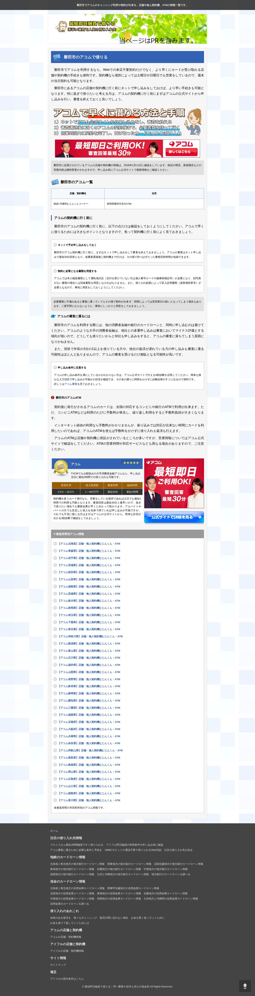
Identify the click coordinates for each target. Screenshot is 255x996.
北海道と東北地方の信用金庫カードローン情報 (77, 888)
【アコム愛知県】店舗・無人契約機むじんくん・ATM (89, 700)
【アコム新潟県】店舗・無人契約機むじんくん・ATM (89, 643)
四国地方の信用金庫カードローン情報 (119, 898)
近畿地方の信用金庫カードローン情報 (166, 893)
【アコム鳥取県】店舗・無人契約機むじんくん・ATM (89, 757)
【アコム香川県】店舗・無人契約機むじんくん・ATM (89, 800)
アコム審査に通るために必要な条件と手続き (76, 849)
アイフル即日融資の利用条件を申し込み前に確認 (134, 844)
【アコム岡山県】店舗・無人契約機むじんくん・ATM (89, 771)
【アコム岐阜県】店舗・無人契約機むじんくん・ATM (89, 686)
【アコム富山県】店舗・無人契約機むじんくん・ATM (89, 650)
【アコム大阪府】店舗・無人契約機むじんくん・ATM (89, 729)
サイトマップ (58, 964)
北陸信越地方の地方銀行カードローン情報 (178, 863)
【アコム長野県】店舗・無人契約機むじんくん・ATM (89, 679)
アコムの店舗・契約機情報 (65, 936)
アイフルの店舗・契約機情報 (67, 950)
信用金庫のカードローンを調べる (69, 903)
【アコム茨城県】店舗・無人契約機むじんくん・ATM (89, 593)
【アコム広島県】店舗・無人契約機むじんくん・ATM (89, 778)
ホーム (54, 830)
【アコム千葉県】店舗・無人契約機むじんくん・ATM (89, 622)
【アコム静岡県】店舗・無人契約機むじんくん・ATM (89, 693)
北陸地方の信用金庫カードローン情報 (72, 893)
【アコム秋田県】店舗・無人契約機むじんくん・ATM (89, 572)
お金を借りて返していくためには (69, 922)
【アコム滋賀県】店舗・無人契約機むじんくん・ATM (89, 714)
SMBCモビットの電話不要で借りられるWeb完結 (133, 849)
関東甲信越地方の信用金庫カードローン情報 (133, 888)
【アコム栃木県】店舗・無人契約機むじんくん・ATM (89, 600)
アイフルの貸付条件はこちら (67, 978)
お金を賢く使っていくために (148, 917)
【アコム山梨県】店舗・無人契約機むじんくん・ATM (89, 672)
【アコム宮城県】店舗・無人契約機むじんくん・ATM (89, 565)
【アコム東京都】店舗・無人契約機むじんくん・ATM (89, 629)
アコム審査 (70, 383)
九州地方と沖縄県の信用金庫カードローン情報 (171, 898)
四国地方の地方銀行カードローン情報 (72, 874)
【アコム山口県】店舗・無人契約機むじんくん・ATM (89, 786)
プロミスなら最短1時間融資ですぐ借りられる (76, 844)
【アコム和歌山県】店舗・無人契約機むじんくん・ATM (90, 750)
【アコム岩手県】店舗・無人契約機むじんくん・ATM (89, 558)
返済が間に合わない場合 (114, 917)
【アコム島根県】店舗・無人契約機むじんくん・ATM (89, 764)
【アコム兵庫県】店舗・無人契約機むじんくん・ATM (89, 736)
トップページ (5, 5)
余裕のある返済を (60, 917)
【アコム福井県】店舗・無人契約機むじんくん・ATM (89, 664)
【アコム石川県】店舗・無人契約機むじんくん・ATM (89, 657)
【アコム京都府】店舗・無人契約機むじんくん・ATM (89, 721)
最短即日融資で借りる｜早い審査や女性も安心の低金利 (117, 986)
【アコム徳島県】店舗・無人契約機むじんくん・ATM (89, 793)
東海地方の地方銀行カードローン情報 (72, 869)
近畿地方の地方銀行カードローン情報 (119, 869)
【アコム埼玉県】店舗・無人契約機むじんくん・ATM (89, 615)
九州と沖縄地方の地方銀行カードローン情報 (123, 874)
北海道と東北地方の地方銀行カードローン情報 (77, 863)
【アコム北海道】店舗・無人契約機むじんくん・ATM (89, 543)
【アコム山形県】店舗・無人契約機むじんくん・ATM (89, 579)
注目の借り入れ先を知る (178, 849)
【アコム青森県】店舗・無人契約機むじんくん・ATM (89, 550)
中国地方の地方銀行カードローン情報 (166, 869)
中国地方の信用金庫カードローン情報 (72, 898)
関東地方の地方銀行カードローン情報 (129, 863)
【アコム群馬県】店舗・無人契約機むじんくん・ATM (89, 607)
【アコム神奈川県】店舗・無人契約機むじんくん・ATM (90, 636)
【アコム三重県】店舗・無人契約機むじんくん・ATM (89, 707)
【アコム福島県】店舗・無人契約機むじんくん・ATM (89, 586)
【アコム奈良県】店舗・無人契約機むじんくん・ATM (89, 743)
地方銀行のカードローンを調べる (170, 874)
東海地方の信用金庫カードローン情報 (119, 893)
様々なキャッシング (85, 917)
